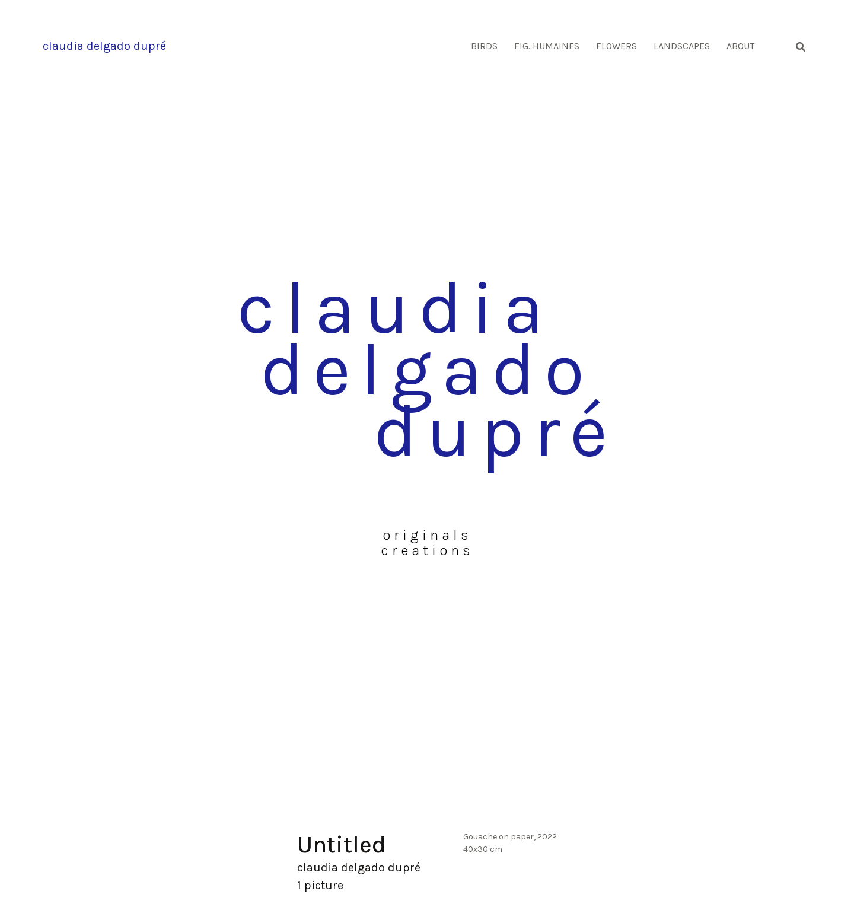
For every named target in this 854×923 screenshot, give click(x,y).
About (740, 46)
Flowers (616, 46)
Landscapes (682, 46)
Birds (484, 46)
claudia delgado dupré (104, 46)
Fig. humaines (546, 46)
